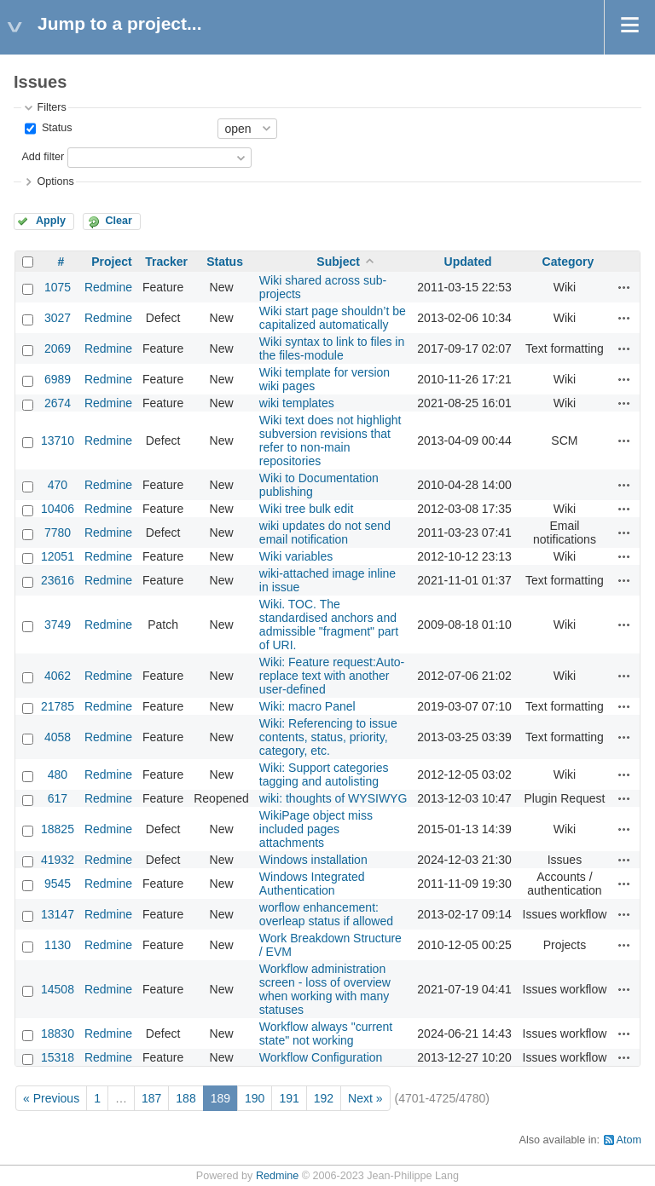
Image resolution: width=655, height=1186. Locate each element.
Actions (624, 287)
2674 (57, 403)
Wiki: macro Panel (307, 706)
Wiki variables (296, 556)
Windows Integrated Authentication (312, 883)
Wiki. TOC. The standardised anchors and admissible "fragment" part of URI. (328, 624)
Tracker (166, 261)
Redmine (108, 287)
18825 (57, 829)
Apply (51, 221)
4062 (57, 675)
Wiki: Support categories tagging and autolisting (324, 774)
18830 (57, 1033)
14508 (57, 989)
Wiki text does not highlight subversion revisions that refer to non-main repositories (330, 440)
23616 (57, 580)
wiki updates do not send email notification (325, 532)
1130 (57, 945)
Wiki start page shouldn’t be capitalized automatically (332, 317)
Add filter (42, 157)
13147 (57, 914)
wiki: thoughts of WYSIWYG (333, 798)
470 (57, 485)
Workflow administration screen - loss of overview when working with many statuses (325, 989)
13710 (57, 440)
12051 (57, 556)
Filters (51, 107)
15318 (57, 1057)
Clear (118, 221)
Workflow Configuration (320, 1057)
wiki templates (296, 403)
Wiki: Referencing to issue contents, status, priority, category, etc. (328, 737)
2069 (57, 348)
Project (111, 261)
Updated (468, 261)
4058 (57, 737)
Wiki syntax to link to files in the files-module (331, 348)
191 (289, 1098)
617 (57, 798)
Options (55, 181)
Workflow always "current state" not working (325, 1033)
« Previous (51, 1098)
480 (57, 774)
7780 (57, 532)
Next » (365, 1098)
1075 (57, 287)
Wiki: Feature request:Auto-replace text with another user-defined (331, 675)
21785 (57, 706)
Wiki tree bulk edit (306, 508)
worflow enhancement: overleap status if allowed (326, 914)
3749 (57, 624)
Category (568, 261)
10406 (57, 508)
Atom (629, 1140)
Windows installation (313, 859)
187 (151, 1098)
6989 (57, 379)
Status (55, 128)
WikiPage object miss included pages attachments (316, 829)
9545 (57, 883)
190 (254, 1098)
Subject (338, 261)
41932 (57, 859)
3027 (57, 318)
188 (185, 1098)
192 (323, 1098)
